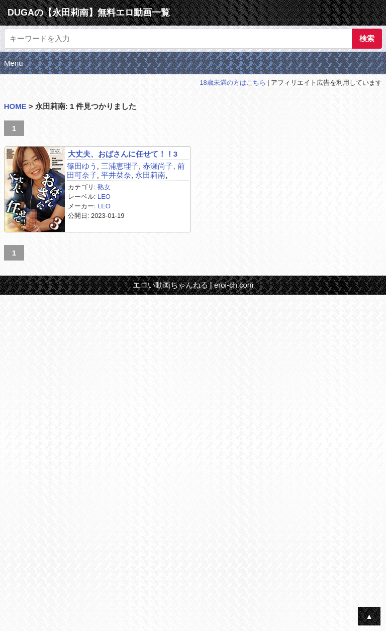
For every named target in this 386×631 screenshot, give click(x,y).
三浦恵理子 (120, 166)
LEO (104, 196)
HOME (15, 106)
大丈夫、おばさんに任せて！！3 (122, 154)
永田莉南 (150, 175)
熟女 (104, 187)
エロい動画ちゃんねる (170, 285)
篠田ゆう (82, 166)
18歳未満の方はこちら (232, 82)
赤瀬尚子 (158, 166)
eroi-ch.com (233, 285)
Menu (13, 63)
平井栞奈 (116, 175)
